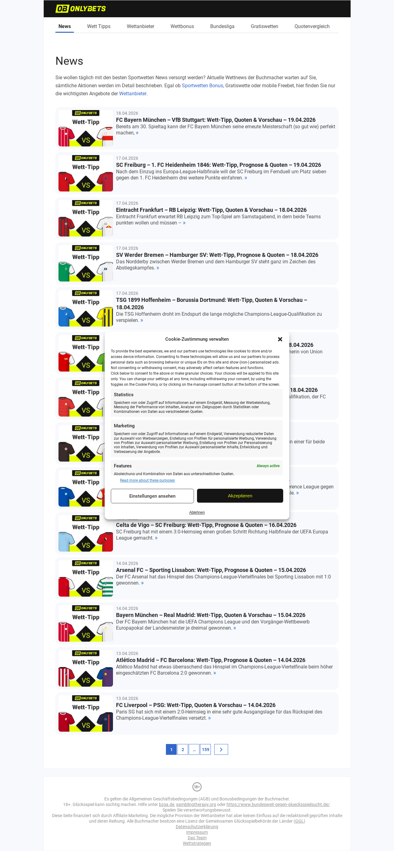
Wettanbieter (140, 26)
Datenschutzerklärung (197, 826)
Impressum (197, 832)
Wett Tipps (99, 26)
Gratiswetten (264, 26)
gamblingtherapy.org (196, 804)
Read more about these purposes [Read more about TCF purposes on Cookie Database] (147, 480)
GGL (299, 821)
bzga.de (166, 804)
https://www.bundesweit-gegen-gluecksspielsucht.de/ (278, 804)
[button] (280, 339)
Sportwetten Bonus (202, 85)
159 (205, 749)
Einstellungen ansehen (152, 496)
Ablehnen (197, 512)
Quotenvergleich (312, 26)
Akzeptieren (240, 495)
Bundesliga (222, 26)
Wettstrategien (197, 843)
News (64, 26)
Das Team (197, 837)
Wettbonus (182, 26)
